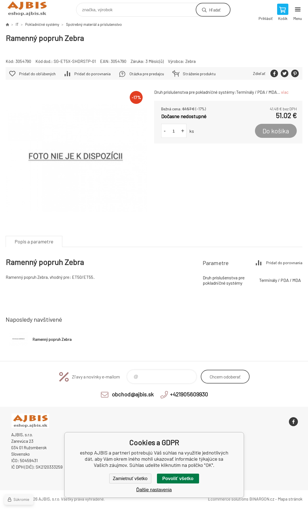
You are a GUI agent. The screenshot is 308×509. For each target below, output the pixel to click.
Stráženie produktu (199, 73)
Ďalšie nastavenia (154, 489)
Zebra (190, 61)
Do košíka (276, 131)
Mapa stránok (290, 498)
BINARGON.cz (261, 498)
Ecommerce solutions (228, 498)
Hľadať (214, 9)
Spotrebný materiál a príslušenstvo (94, 24)
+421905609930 (189, 394)
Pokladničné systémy (42, 24)
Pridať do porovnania (92, 73)
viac (285, 92)
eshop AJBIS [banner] (30, 8)
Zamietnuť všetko (130, 478)
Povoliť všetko (177, 478)
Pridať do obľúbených (37, 73)
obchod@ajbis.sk (133, 394)
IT (17, 24)
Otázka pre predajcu (146, 73)
